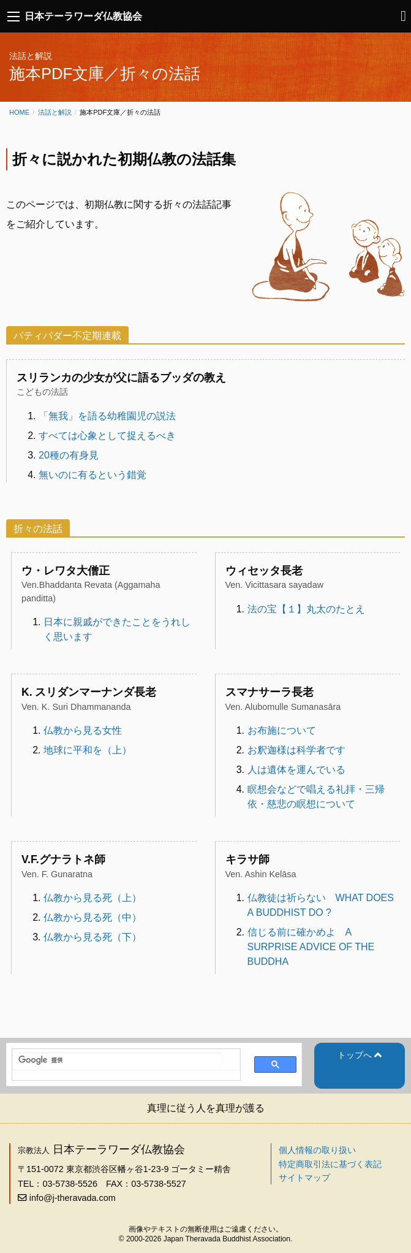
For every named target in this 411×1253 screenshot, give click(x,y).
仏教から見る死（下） (92, 937)
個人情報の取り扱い (317, 1150)
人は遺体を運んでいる (296, 769)
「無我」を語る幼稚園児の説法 (107, 416)
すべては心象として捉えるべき (107, 435)
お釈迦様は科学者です (296, 750)
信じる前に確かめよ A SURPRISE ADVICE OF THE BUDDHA (311, 947)
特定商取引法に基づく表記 (330, 1164)
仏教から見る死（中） (92, 917)
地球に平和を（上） (87, 750)
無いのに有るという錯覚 (92, 475)
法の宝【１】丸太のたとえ (306, 609)
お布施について (281, 730)
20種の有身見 (69, 455)
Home (19, 112)
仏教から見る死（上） (92, 898)
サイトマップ (304, 1178)
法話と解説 (55, 112)
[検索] (120, 1060)
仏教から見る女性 (82, 730)
